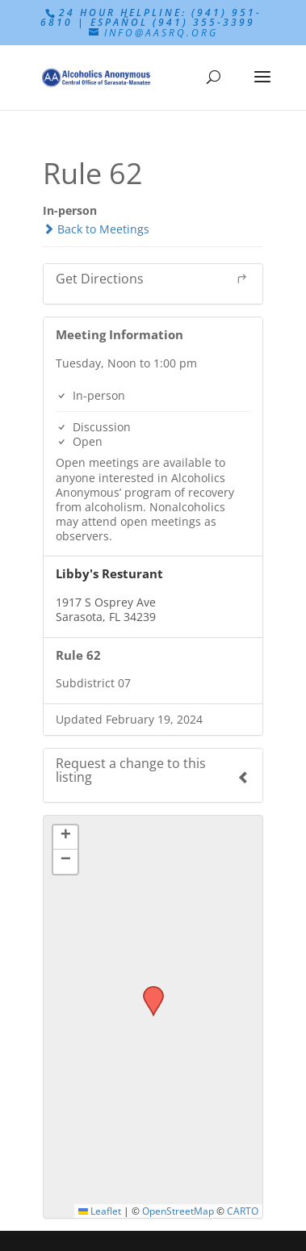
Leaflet (99, 1210)
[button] (148, 991)
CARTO (242, 1210)
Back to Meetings (96, 229)
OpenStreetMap (178, 1210)
